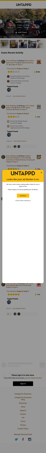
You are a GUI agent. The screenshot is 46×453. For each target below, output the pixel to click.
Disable (23, 195)
